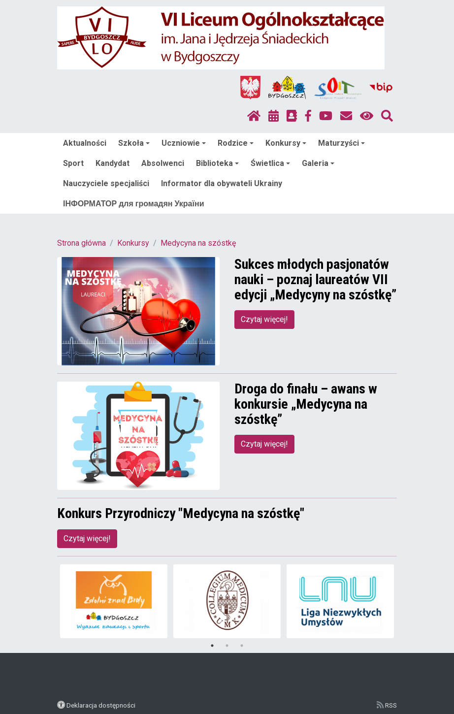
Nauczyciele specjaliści (106, 183)
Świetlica (270, 163)
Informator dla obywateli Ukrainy (221, 183)
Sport (73, 163)
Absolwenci (162, 163)
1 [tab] (212, 645)
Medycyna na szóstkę (198, 243)
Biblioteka (217, 163)
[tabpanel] (114, 601)
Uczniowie (184, 143)
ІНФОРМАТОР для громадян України (133, 203)
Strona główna (81, 243)
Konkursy (285, 143)
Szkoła (134, 143)
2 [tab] (227, 645)
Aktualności (84, 143)
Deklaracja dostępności (100, 705)
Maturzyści (341, 143)
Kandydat (113, 163)
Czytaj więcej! (264, 319)
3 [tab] (242, 645)
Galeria (318, 163)
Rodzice (236, 143)
